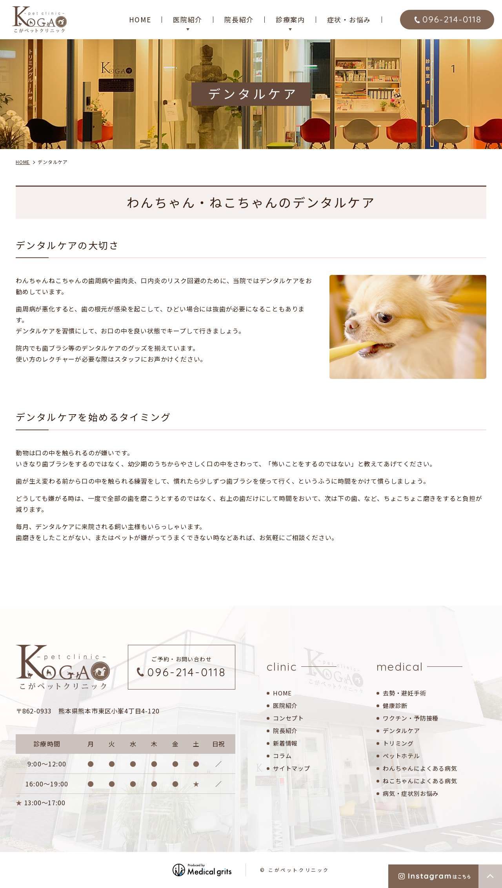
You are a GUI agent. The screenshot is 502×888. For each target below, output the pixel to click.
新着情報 (285, 743)
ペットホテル (401, 756)
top (490, 876)
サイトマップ (291, 768)
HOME (140, 19)
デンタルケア (401, 730)
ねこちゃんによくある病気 (420, 781)
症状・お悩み (349, 19)
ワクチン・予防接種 (410, 718)
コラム (282, 756)
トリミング (398, 743)
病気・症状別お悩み (410, 793)
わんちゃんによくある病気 (420, 768)
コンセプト (288, 718)
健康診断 (395, 705)
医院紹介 (285, 705)
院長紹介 (239, 19)
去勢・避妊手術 (404, 693)
